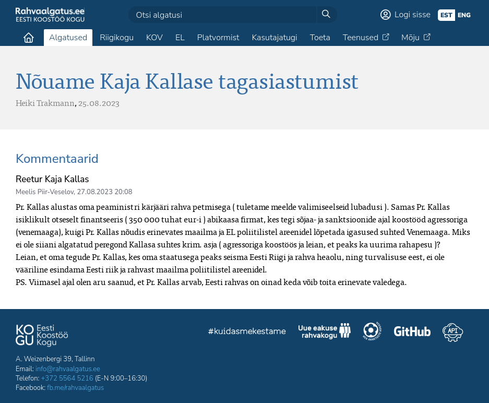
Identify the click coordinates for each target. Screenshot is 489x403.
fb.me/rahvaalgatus (75, 388)
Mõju (410, 37)
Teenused (360, 37)
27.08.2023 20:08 (104, 192)
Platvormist (218, 37)
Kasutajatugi (274, 37)
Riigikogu (117, 37)
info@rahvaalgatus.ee (67, 369)
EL (180, 37)
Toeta (320, 37)
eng (464, 15)
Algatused (68, 37)
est (446, 15)
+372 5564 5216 (67, 378)
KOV (154, 37)
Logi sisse (413, 14)
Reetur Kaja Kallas (52, 179)
